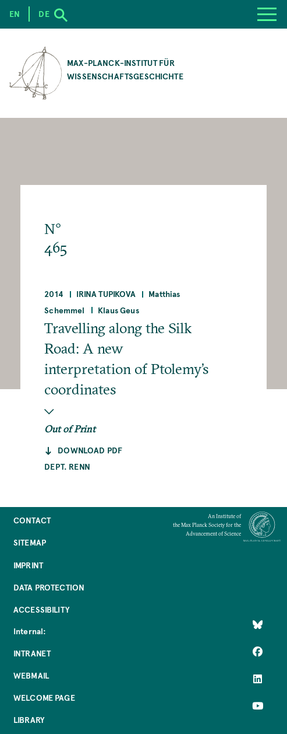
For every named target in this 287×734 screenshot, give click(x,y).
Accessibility (41, 609)
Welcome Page (44, 697)
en (14, 13)
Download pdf (90, 450)
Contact (32, 520)
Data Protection (48, 587)
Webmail (31, 675)
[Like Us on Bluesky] (257, 624)
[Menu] (267, 14)
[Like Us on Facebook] (257, 651)
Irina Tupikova (105, 293)
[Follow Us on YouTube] (257, 706)
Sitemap (29, 542)
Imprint (28, 565)
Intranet (32, 653)
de (43, 13)
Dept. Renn (67, 466)
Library (28, 719)
